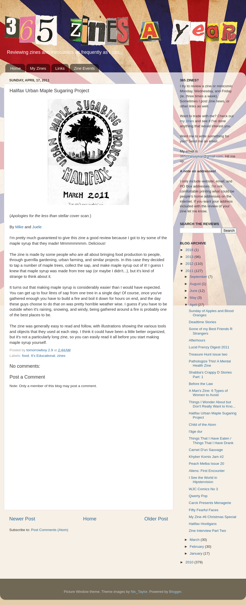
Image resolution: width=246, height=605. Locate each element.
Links (60, 68)
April (194, 305)
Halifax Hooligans (203, 524)
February (197, 547)
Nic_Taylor (139, 592)
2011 (189, 271)
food (25, 356)
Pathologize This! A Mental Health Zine (210, 363)
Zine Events (84, 68)
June (194, 291)
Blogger (175, 592)
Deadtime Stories (202, 322)
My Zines (38, 68)
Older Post (156, 518)
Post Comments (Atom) (49, 530)
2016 (189, 250)
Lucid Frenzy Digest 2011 (209, 347)
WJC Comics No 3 (203, 489)
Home (15, 68)
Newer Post (22, 518)
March (195, 540)
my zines (187, 121)
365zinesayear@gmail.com (201, 156)
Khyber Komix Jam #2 (206, 457)
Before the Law (201, 384)
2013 (189, 257)
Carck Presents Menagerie (210, 503)
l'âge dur (195, 431)
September (199, 277)
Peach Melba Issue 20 (206, 464)
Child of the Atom (202, 425)
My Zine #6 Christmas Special (212, 517)
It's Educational (43, 356)
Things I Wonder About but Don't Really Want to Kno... (212, 404)
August (196, 284)
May (193, 298)
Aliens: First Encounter (207, 471)
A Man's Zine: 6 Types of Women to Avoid (208, 393)
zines (61, 356)
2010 (189, 562)
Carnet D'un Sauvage (206, 450)
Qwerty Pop (198, 496)
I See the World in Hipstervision (203, 480)
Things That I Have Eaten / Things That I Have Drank (211, 440)
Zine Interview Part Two (207, 531)
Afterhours (197, 340)
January (196, 553)
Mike (19, 227)
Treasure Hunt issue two (208, 354)
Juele (37, 227)
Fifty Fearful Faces (203, 510)
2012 (189, 264)
